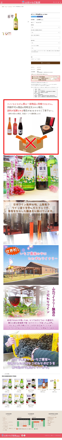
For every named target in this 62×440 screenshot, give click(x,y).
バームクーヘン (6, 425)
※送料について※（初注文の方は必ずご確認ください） (39, 74)
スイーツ (4, 430)
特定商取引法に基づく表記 (52, 417)
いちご (4, 417)
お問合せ (49, 425)
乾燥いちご (11, 428)
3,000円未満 (39, 69)
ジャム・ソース (6, 428)
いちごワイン (5, 422)
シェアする (40, 16)
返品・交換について (51, 422)
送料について (50, 420)
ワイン (6, 6)
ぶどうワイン (11, 6)
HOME (3, 6)
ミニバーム (11, 425)
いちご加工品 (5, 427)
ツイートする (34, 16)
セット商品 (5, 432)
